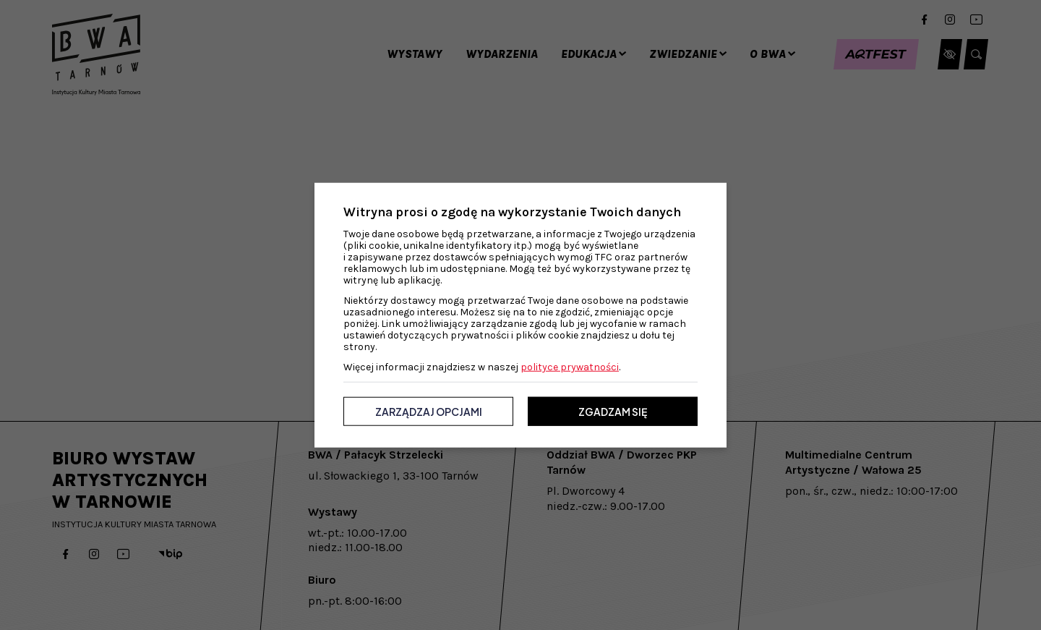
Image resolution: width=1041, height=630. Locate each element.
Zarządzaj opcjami (428, 411)
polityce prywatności (569, 367)
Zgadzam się (612, 411)
